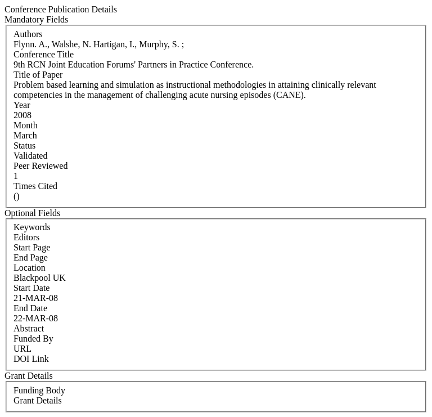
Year (22, 105)
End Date (30, 308)
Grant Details (38, 400)
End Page (31, 257)
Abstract (29, 328)
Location (30, 267)
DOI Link (31, 359)
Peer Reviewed (41, 166)
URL (23, 348)
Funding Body (39, 390)
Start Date (32, 288)
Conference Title (44, 54)
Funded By (33, 338)
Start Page (32, 247)
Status (24, 145)
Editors (26, 237)
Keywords (32, 227)
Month (26, 125)
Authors (28, 34)
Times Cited (35, 186)
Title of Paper (38, 74)
